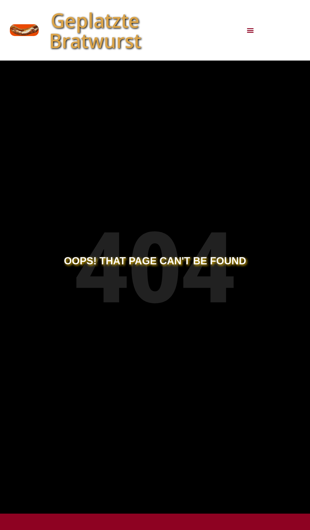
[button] (250, 30)
